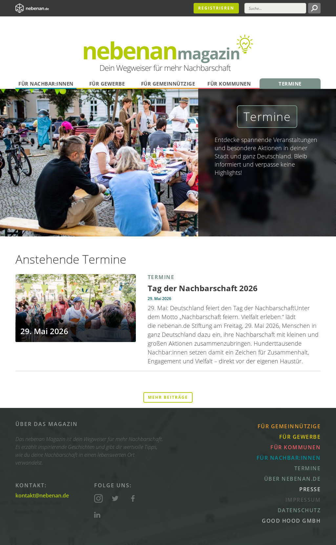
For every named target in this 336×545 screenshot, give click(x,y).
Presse (310, 489)
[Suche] (275, 8)
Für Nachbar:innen (46, 83)
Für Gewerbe (107, 83)
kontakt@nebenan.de (42, 495)
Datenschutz (299, 510)
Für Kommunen (229, 83)
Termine (290, 83)
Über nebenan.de (292, 478)
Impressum (303, 499)
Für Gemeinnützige (168, 83)
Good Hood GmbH (291, 520)
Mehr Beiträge (168, 397)
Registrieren (216, 8)
